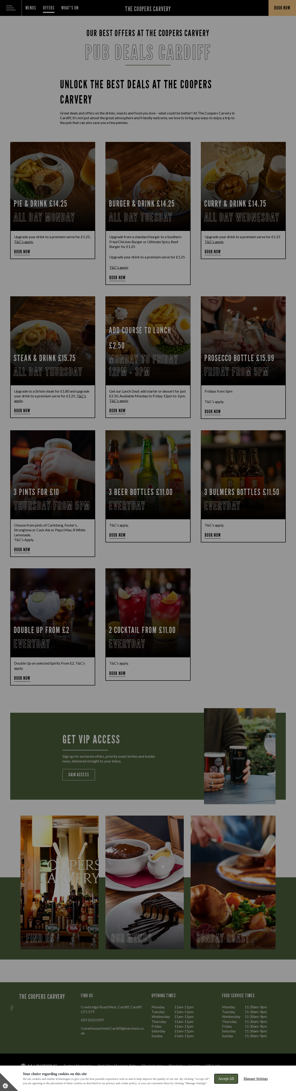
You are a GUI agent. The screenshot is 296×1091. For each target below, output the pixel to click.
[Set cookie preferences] (9, 1082)
